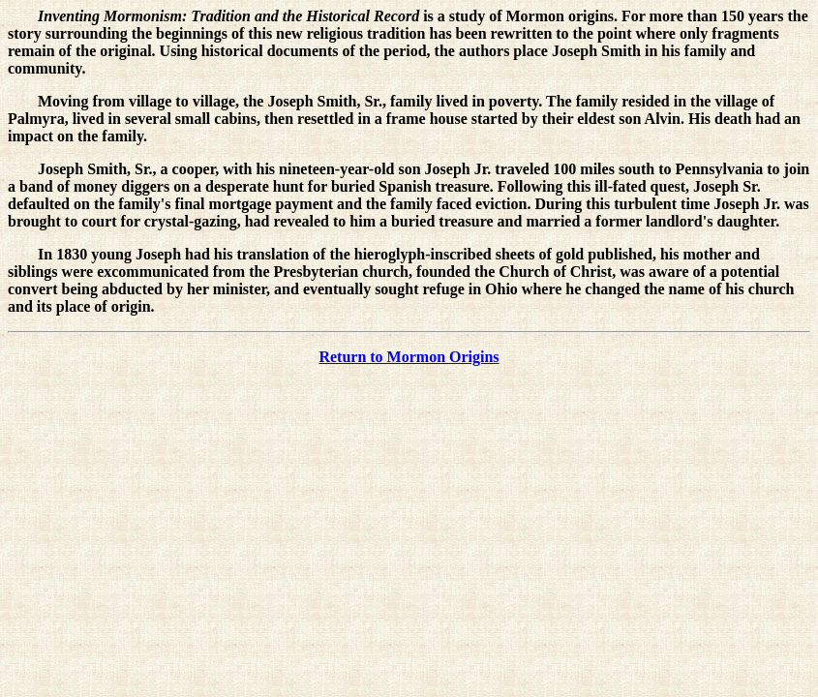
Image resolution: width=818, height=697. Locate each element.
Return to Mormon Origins (408, 356)
